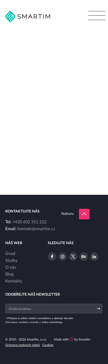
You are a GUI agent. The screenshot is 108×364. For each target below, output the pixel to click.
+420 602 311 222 (29, 222)
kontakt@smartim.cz (36, 229)
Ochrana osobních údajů (22, 345)
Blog (9, 274)
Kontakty (13, 281)
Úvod (10, 254)
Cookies (47, 345)
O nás (10, 267)
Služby (11, 260)
